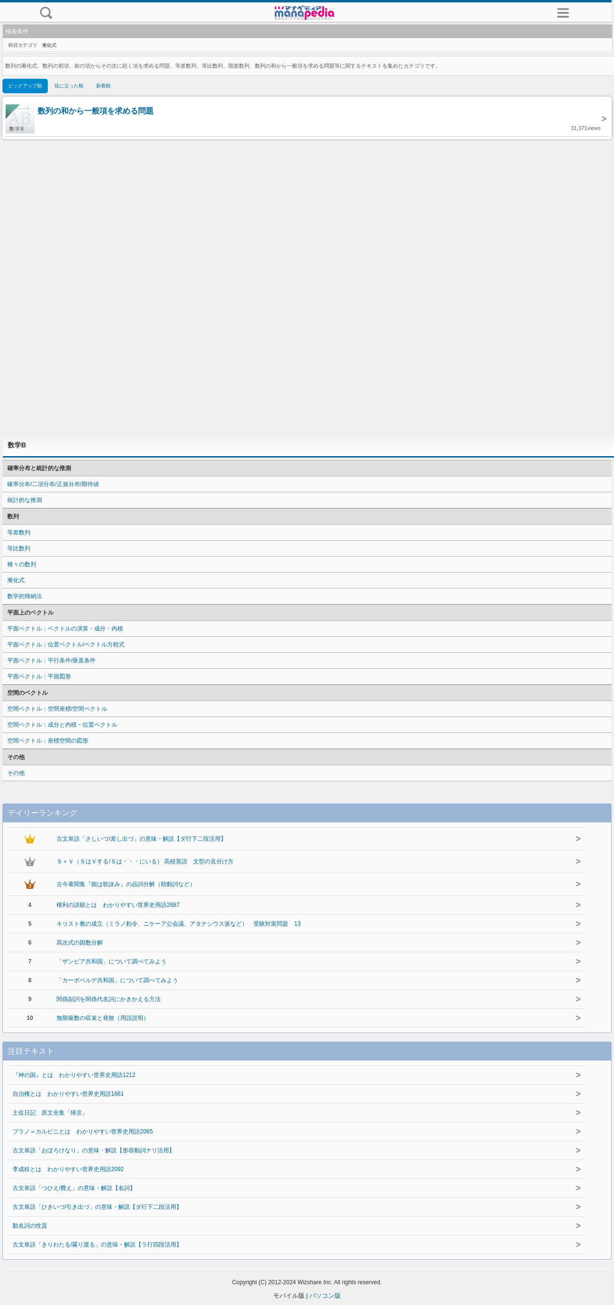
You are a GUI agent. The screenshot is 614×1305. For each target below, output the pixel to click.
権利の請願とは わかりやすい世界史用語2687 (118, 905)
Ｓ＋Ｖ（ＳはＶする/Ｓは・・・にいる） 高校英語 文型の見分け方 (145, 861)
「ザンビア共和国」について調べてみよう (111, 961)
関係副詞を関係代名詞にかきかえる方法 (108, 999)
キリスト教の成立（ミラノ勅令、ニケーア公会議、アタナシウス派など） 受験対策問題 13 (178, 923)
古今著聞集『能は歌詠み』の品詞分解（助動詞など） (125, 884)
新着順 (103, 85)
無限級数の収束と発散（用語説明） (102, 1018)
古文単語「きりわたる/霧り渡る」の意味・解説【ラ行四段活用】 (97, 1244)
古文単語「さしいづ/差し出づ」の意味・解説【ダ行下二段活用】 (141, 838)
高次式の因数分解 (79, 942)
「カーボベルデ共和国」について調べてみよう (117, 980)
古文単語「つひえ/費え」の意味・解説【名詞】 (74, 1188)
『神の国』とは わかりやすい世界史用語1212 (74, 1075)
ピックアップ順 (25, 85)
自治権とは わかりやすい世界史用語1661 (68, 1093)
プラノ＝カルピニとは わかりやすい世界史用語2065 (83, 1131)
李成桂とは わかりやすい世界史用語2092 (68, 1169)
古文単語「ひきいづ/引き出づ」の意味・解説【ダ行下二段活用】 (97, 1207)
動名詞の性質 (30, 1225)
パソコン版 (325, 1295)
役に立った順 (69, 85)
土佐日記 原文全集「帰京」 (50, 1112)
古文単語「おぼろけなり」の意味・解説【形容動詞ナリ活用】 (94, 1150)
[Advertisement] (307, 286)
